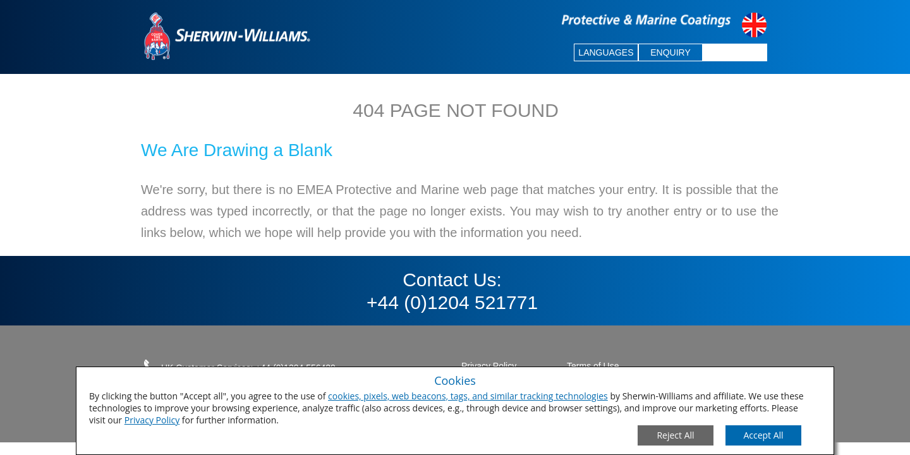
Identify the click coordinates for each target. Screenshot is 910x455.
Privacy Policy (151, 420)
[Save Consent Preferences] (763, 435)
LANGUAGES (605, 52)
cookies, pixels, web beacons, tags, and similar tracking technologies (468, 396)
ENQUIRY (670, 52)
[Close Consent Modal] (675, 435)
